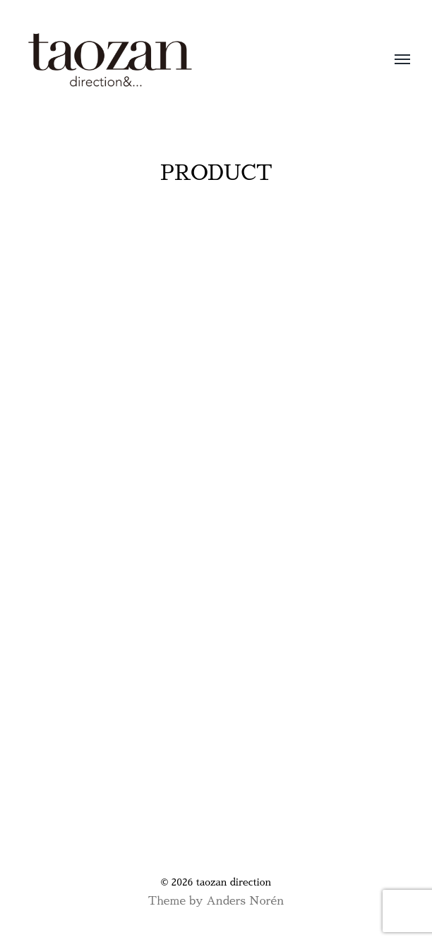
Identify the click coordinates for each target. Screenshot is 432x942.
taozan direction (233, 882)
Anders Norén (245, 901)
